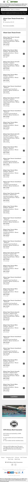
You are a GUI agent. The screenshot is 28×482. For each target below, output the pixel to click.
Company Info (10, 457)
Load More (14, 396)
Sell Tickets (23, 457)
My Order (10, 459)
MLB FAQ (17, 459)
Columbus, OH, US (8, 22)
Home (3, 457)
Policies (17, 457)
